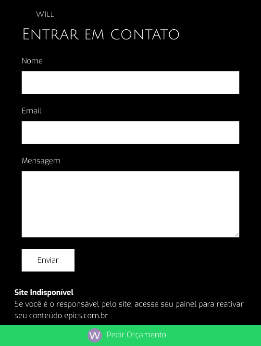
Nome (32, 61)
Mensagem (41, 161)
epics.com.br (86, 316)
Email (31, 111)
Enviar (48, 260)
